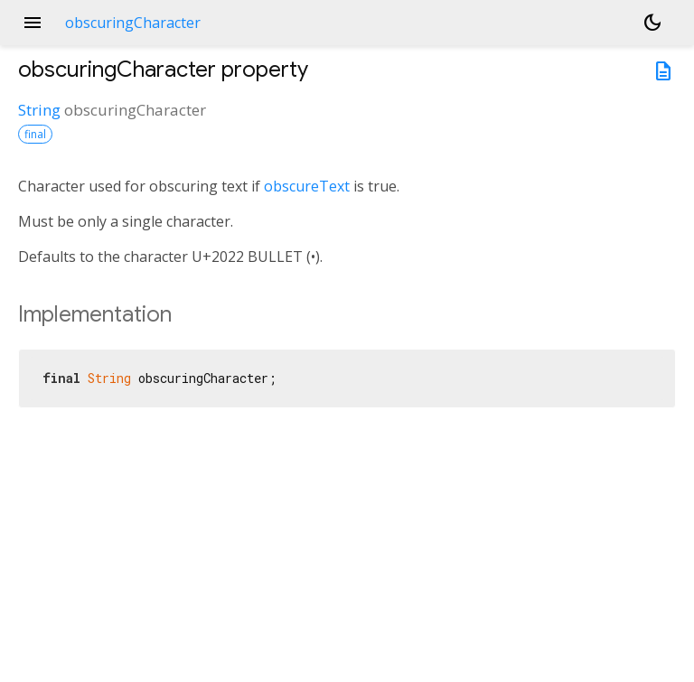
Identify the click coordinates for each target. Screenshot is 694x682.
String (39, 109)
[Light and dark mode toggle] (652, 22)
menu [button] (32, 22)
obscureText (307, 186)
